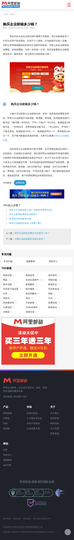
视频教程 (30, 261)
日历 (52, 298)
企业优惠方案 (33, 428)
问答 (12, 14)
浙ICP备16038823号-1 (42, 519)
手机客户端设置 (12, 289)
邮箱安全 (54, 284)
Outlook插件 (33, 307)
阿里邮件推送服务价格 (20, 218)
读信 (29, 298)
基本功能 (9, 284)
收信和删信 (33, 293)
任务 (7, 293)
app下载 (7, 465)
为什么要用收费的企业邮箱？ (23, 214)
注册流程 (9, 307)
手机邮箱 (32, 302)
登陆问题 (54, 280)
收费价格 (20, 182)
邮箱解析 (32, 284)
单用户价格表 (33, 423)
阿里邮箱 (7, 413)
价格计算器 (32, 413)
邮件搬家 (32, 289)
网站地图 (7, 519)
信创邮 (6, 428)
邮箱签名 (54, 307)
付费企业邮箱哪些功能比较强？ (29, 239)
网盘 (7, 280)
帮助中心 (53, 261)
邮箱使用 (32, 275)
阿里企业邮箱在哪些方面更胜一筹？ (32, 233)
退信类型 (54, 275)
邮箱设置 (9, 275)
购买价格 (54, 418)
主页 (6, 14)
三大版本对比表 (34, 418)
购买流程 (54, 423)
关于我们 (54, 413)
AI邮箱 (8, 312)
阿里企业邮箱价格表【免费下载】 (25, 223)
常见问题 (8, 261)
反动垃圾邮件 (34, 280)
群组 (52, 293)
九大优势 (54, 428)
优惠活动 (32, 312)
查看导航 (68, 4)
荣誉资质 (54, 433)
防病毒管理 (10, 302)
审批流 (8, 298)
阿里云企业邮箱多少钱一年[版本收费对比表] (30, 210)
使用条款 (26, 519)
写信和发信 (55, 289)
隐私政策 (17, 519)
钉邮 (5, 423)
